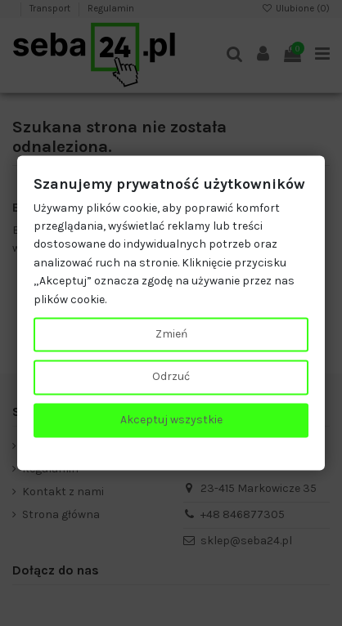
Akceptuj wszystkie (171, 420)
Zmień (171, 334)
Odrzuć (171, 377)
